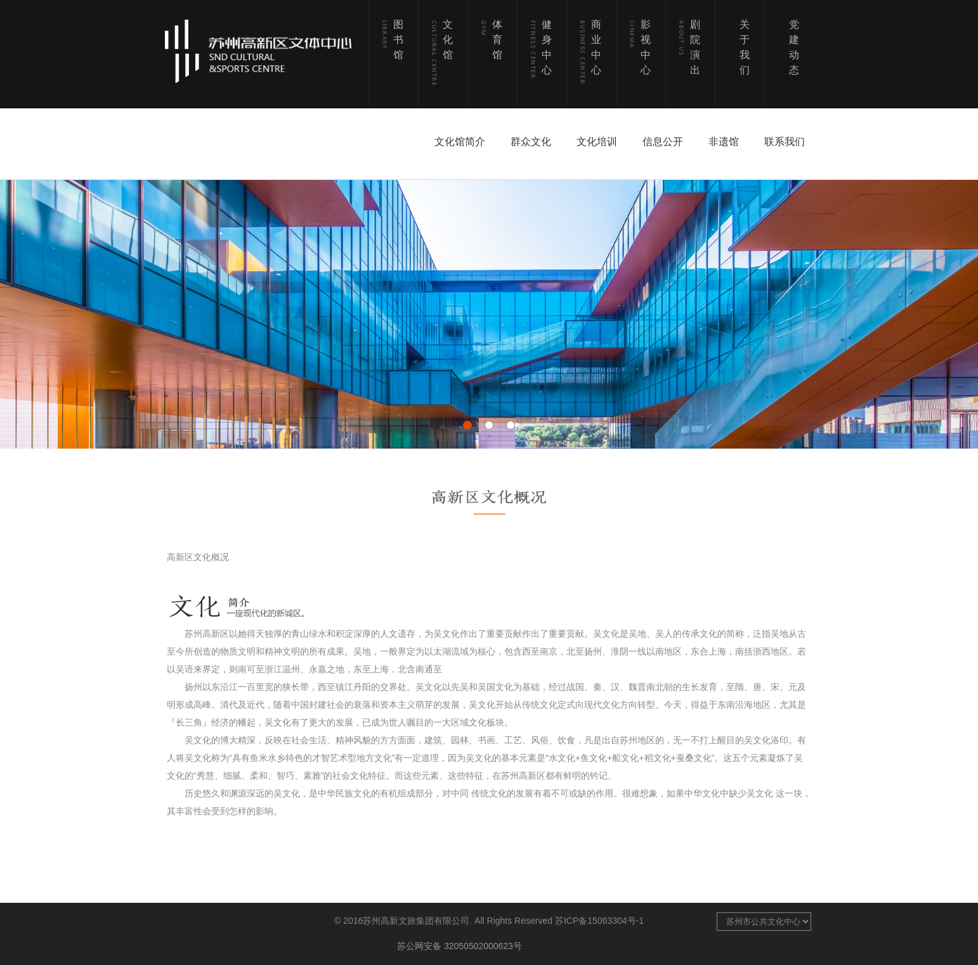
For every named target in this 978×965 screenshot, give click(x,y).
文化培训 (597, 141)
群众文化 (531, 141)
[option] (489, 314)
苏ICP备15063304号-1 (599, 921)
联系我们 (784, 141)
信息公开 (662, 141)
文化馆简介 (459, 141)
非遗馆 (723, 141)
